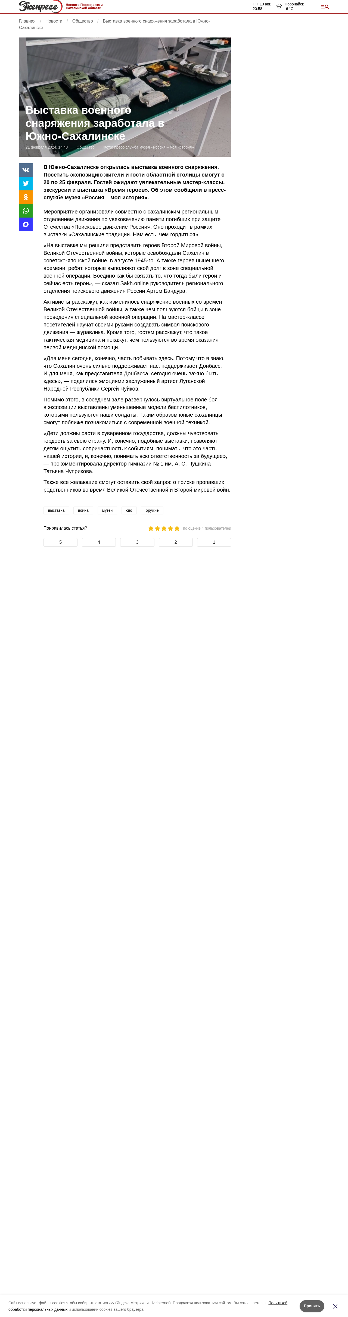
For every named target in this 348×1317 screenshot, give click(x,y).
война (83, 510)
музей (107, 510)
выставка (56, 510)
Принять (312, 1306)
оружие (152, 510)
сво (129, 510)
